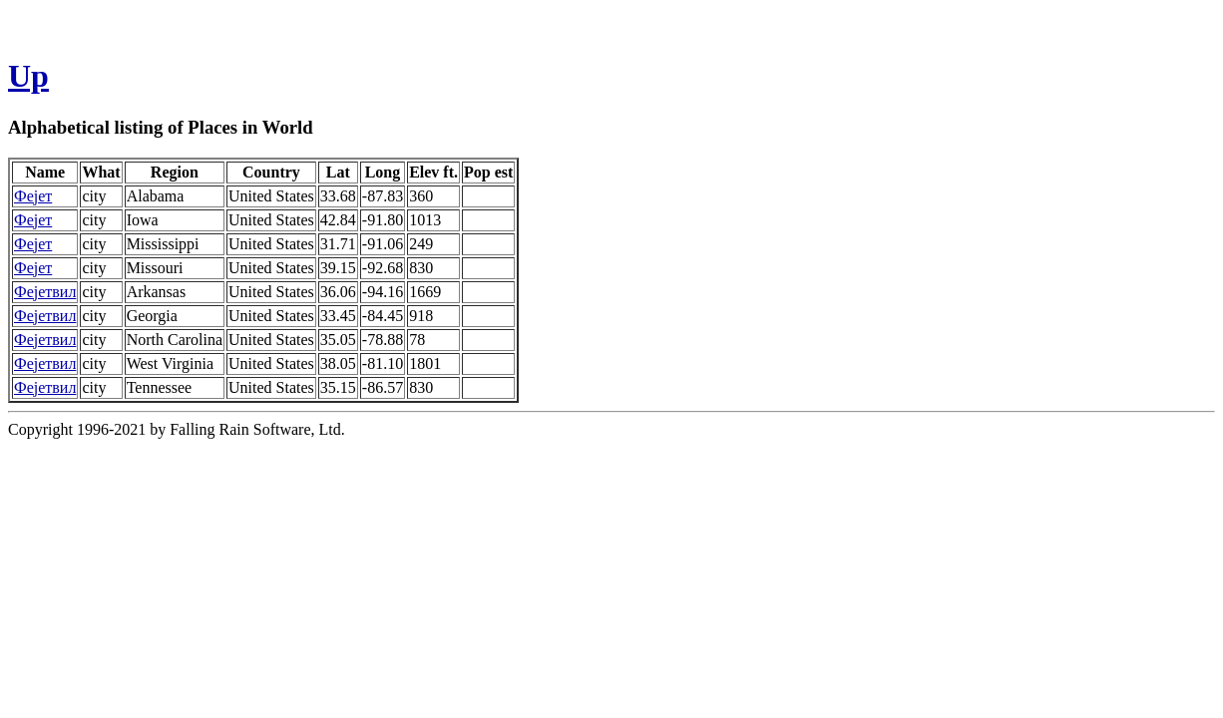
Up (28, 76)
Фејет (33, 195)
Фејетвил (45, 291)
